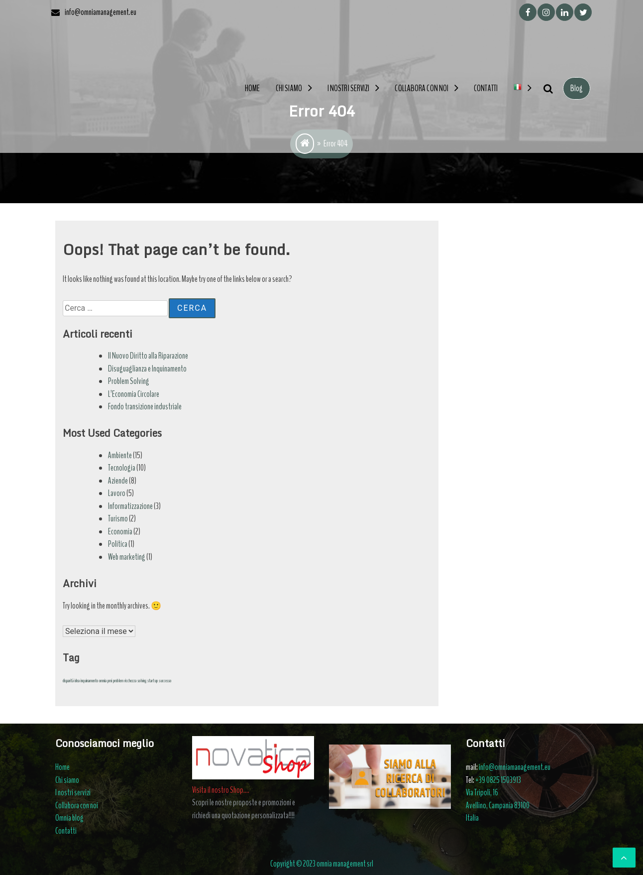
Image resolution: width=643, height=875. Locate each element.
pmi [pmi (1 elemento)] (109, 680)
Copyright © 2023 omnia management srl (321, 864)
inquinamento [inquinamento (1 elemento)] (89, 680)
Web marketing (126, 557)
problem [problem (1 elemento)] (118, 680)
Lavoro (116, 493)
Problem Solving (128, 381)
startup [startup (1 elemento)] (152, 680)
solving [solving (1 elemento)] (141, 680)
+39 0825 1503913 (498, 780)
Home (252, 88)
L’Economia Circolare (133, 394)
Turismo (118, 518)
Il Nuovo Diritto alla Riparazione (148, 356)
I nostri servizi (348, 88)
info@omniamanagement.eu (514, 767)
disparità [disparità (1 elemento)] (68, 680)
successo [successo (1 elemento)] (165, 680)
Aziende (118, 481)
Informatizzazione (130, 506)
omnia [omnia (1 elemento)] (103, 680)
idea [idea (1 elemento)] (77, 680)
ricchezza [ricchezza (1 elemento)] (130, 680)
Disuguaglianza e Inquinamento (147, 369)
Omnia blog (69, 818)
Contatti (486, 88)
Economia (120, 531)
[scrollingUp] (624, 858)
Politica (117, 544)
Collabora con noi (421, 88)
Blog (576, 88)
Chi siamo (289, 88)
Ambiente (120, 455)
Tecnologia (121, 468)
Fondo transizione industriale (145, 406)
